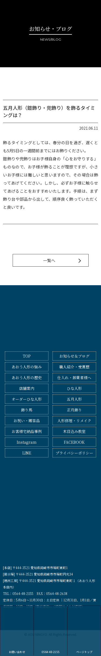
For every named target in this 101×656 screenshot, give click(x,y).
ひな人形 (74, 388)
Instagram (27, 442)
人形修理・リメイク (74, 420)
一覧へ (49, 260)
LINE (26, 453)
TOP (27, 356)
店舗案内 (26, 388)
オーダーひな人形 (27, 399)
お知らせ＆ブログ (74, 356)
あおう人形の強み (27, 366)
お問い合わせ (16, 630)
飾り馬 (26, 409)
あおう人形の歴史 (27, 377)
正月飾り (74, 409)
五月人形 (74, 399)
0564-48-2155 (50, 630)
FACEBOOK (74, 442)
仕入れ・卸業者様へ (74, 377)
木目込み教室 (74, 431)
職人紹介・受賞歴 (74, 366)
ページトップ (84, 630)
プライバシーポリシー (74, 453)
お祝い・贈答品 (26, 420)
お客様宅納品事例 (27, 431)
